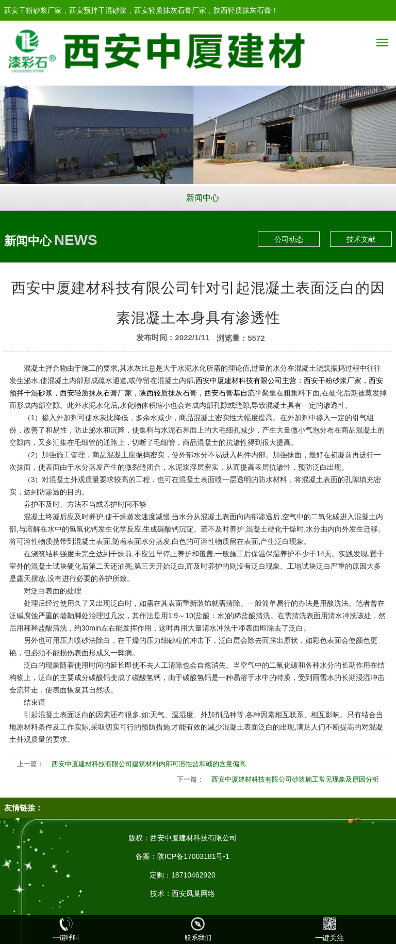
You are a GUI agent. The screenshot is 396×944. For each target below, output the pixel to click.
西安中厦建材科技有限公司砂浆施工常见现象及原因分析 (295, 779)
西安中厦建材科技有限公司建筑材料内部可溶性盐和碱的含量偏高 (149, 764)
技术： (161, 893)
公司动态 (288, 239)
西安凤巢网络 (193, 893)
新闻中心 (202, 197)
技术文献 (360, 239)
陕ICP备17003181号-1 (193, 856)
